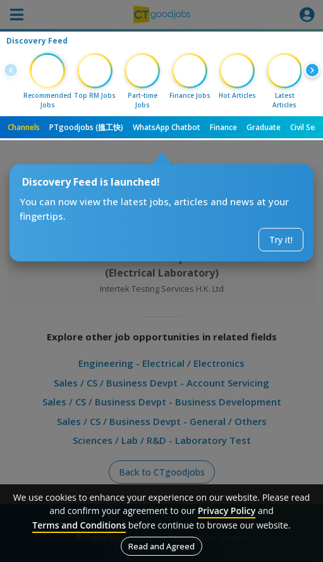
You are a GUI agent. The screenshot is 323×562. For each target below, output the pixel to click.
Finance (223, 127)
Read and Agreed (161, 546)
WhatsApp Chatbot (166, 127)
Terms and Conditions (79, 525)
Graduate (264, 127)
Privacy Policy (227, 511)
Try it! (281, 240)
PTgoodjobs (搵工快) (86, 127)
